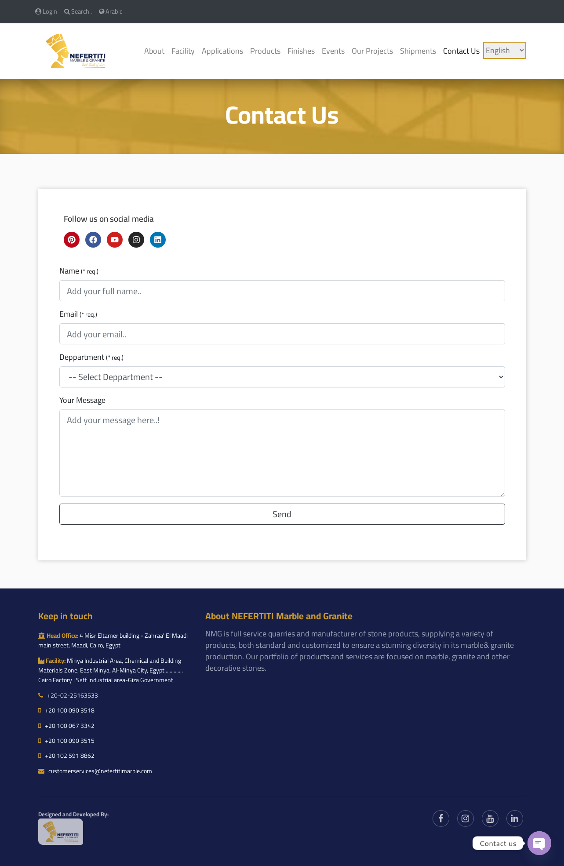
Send (282, 514)
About (154, 51)
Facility (183, 51)
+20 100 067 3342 (66, 725)
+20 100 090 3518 (66, 710)
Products (265, 51)
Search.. (78, 11)
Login (46, 11)
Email (78, 314)
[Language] (504, 50)
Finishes (301, 51)
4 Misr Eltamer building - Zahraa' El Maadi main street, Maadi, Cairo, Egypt (113, 640)
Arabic (110, 11)
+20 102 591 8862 (66, 755)
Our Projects (372, 51)
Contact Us (461, 51)
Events (333, 51)
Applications (222, 51)
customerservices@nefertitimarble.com (95, 771)
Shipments (418, 51)
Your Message (82, 400)
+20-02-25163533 (68, 695)
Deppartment (91, 357)
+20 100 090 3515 (66, 740)
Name (78, 271)
